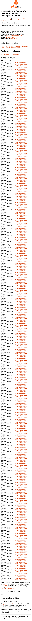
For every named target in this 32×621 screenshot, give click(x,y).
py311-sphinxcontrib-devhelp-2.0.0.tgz (21, 214)
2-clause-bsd (10, 38)
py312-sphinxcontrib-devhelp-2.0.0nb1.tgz (21, 67)
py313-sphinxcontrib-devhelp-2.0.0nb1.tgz (21, 71)
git (16, 39)
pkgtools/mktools (5, 49)
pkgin (4, 585)
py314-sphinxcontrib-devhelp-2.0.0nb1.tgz (21, 74)
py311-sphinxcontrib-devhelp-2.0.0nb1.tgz (21, 64)
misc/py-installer (23, 47)
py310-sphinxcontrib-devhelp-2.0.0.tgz (21, 211)
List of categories (17, 19)
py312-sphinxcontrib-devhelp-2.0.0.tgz (21, 217)
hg (14, 39)
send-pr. (22, 619)
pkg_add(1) (4, 586)
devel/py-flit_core (5, 47)
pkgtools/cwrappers (16, 49)
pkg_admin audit (8, 605)
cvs (12, 39)
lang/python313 (5, 55)
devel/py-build (15, 47)
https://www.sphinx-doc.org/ (14, 36)
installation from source (7, 589)
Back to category (6, 19)
